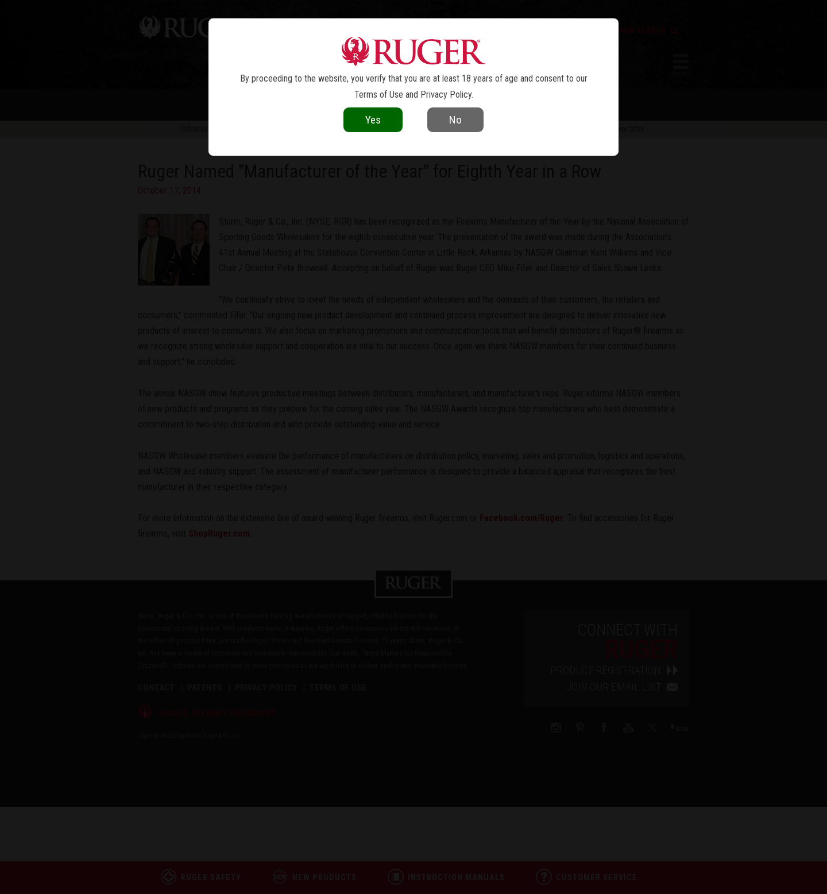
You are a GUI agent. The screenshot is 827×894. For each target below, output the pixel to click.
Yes (373, 119)
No (455, 119)
